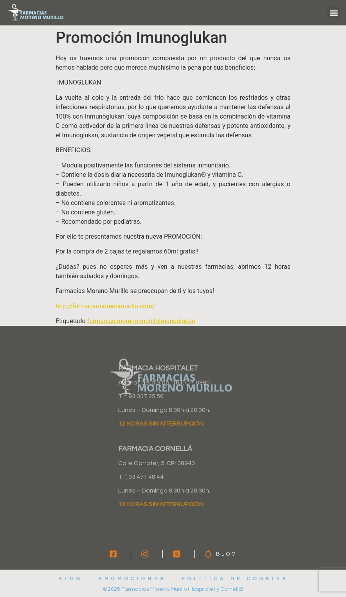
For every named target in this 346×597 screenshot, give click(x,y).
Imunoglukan (177, 321)
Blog (70, 578)
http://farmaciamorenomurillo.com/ (105, 306)
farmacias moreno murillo (123, 321)
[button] (333, 12)
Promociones (132, 578)
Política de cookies (235, 578)
